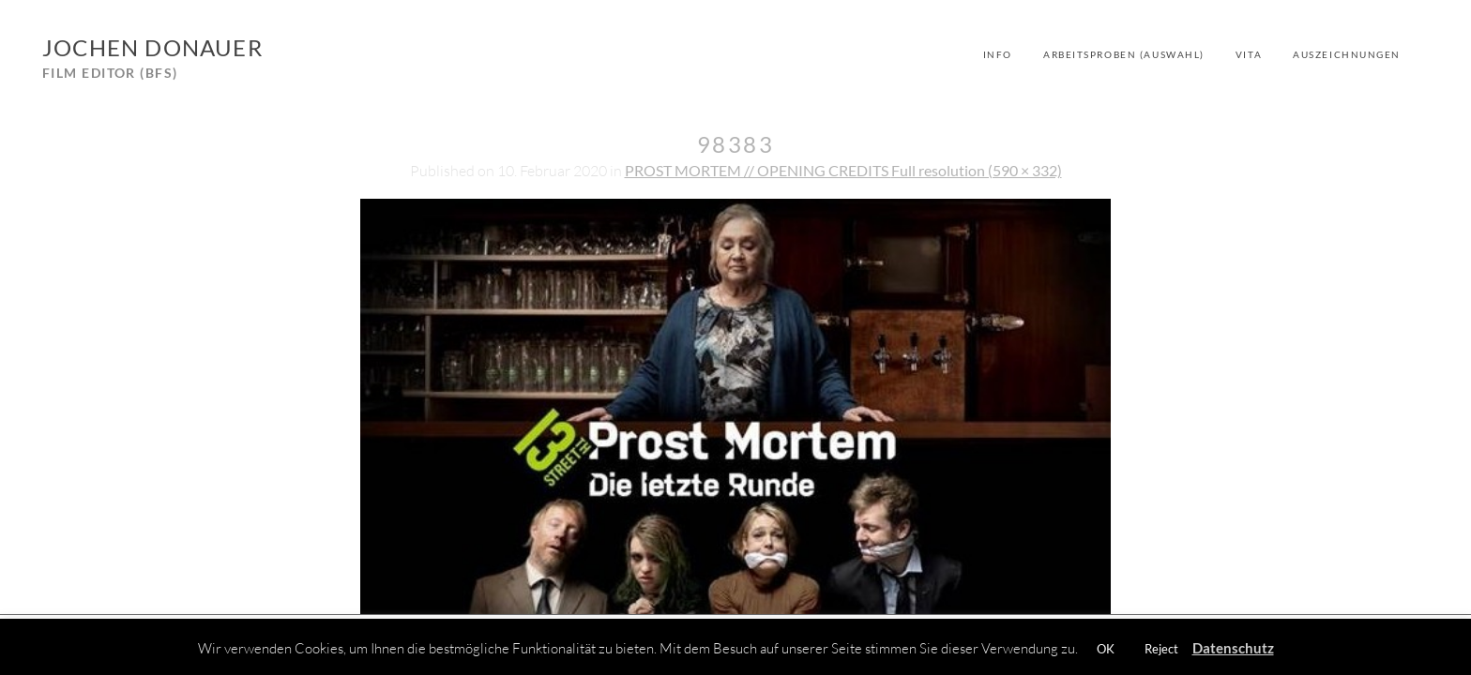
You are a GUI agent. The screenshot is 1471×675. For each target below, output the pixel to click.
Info (997, 54)
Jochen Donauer (152, 47)
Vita (1249, 54)
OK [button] (1106, 648)
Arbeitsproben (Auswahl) (1124, 54)
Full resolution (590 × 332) (976, 170)
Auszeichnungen (1347, 54)
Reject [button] (1161, 648)
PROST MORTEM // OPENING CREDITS (758, 170)
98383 (735, 144)
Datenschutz (1233, 647)
